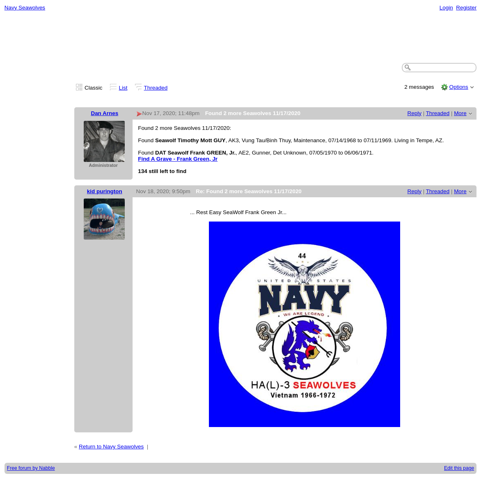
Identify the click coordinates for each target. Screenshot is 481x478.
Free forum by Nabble (31, 468)
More (460, 113)
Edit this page (459, 468)
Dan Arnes (104, 113)
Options (458, 87)
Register (466, 8)
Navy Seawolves (25, 8)
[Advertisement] (241, 37)
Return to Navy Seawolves (111, 446)
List (123, 88)
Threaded (156, 88)
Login (446, 8)
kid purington (104, 191)
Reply (414, 113)
